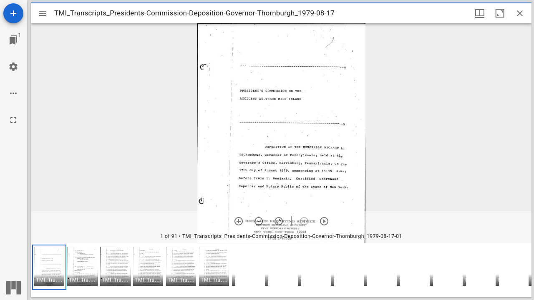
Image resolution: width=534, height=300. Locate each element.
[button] (49, 267)
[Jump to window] (13, 40)
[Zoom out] (259, 221)
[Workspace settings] (13, 67)
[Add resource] (13, 13)
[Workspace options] (13, 93)
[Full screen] (13, 120)
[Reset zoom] (279, 221)
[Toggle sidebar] (43, 13)
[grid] (281, 270)
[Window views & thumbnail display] (480, 13)
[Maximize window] (500, 13)
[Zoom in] (239, 221)
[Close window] (520, 13)
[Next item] (324, 221)
